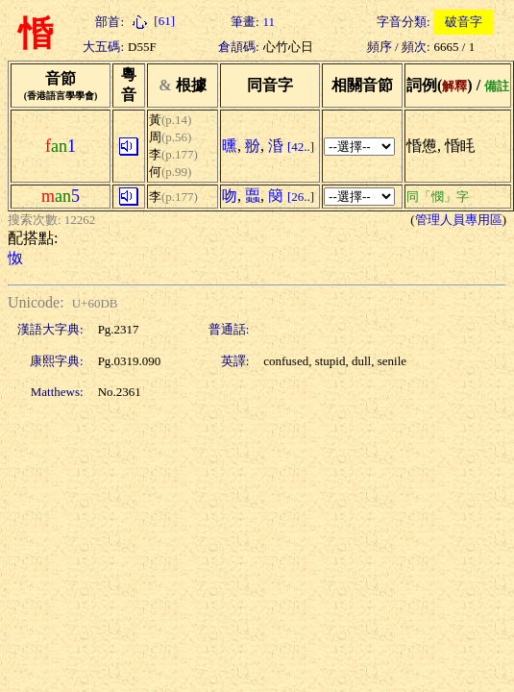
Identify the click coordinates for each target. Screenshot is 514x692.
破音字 (463, 21)
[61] (151, 20)
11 (269, 21)
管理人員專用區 (458, 219)
